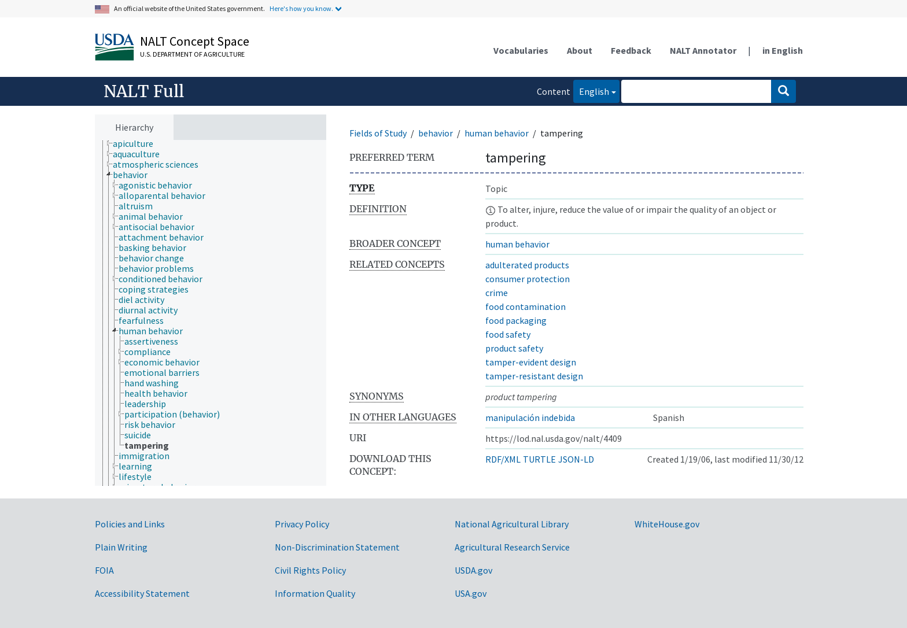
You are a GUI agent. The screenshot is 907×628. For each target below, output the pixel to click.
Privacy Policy (302, 524)
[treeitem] (138, 143)
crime (496, 292)
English (591, 90)
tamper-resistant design (534, 376)
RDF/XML (503, 459)
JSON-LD (576, 459)
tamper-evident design (530, 362)
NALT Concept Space (194, 41)
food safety (507, 334)
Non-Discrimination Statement (337, 547)
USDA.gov (473, 570)
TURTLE (539, 459)
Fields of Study (378, 133)
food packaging (516, 320)
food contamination (525, 306)
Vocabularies (520, 50)
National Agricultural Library (512, 524)
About (579, 50)
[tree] (210, 313)
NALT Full (144, 91)
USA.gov (470, 593)
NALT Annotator (703, 50)
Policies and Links (130, 524)
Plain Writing (121, 547)
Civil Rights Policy (310, 570)
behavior (435, 133)
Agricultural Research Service (512, 547)
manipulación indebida (530, 417)
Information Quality (315, 593)
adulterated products (527, 265)
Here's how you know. (301, 8)
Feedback (631, 50)
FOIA (104, 570)
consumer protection (527, 279)
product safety (514, 348)
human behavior (496, 133)
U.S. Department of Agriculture (192, 54)
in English (782, 50)
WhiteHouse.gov (667, 524)
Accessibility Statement (142, 593)
